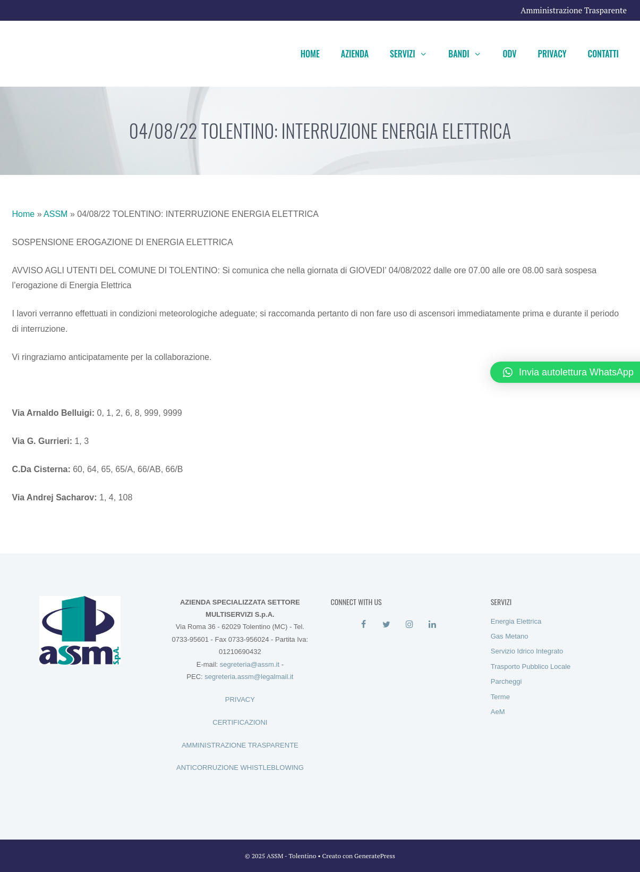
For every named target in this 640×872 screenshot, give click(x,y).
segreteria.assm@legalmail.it (248, 677)
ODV (509, 53)
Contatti (603, 53)
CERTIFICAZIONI (239, 722)
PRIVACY (240, 699)
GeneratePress (374, 856)
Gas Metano (509, 636)
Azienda (355, 53)
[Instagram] (409, 624)
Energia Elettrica (516, 621)
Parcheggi (506, 681)
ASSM (55, 214)
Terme (500, 697)
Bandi (470, 53)
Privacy (552, 53)
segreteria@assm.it (249, 664)
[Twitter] (386, 624)
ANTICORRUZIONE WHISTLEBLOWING (240, 768)
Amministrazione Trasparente (573, 10)
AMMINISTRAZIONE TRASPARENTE (240, 745)
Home (310, 53)
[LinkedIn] (432, 624)
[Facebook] (363, 624)
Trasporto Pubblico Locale (531, 666)
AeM (498, 712)
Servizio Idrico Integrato (527, 651)
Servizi (414, 53)
